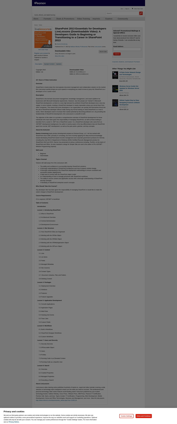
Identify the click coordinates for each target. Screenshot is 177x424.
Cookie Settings (126, 420)
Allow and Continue (144, 420)
